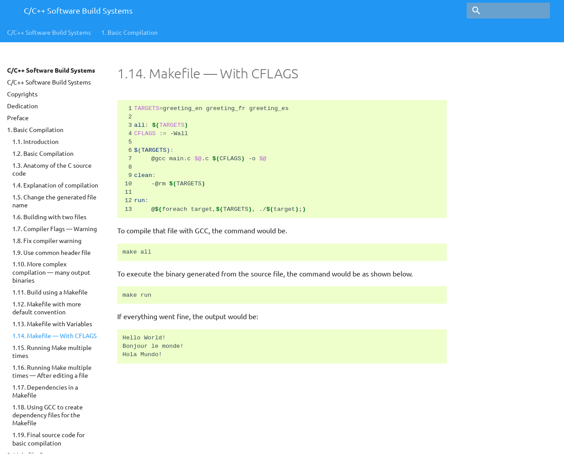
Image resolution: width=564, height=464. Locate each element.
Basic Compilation (129, 32)
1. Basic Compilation (35, 129)
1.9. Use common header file (51, 252)
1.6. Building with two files (49, 217)
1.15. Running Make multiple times (52, 351)
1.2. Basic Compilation (43, 153)
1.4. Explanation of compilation (55, 185)
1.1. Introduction (35, 141)
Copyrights (22, 94)
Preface (18, 118)
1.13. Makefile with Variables (52, 324)
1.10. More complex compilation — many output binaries (51, 272)
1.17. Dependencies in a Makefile (45, 391)
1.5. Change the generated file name (54, 201)
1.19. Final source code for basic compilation (48, 438)
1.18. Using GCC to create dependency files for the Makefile (47, 415)
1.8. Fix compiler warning (47, 240)
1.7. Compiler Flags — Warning (54, 228)
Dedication (22, 106)
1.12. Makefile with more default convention (46, 308)
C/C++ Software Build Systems (49, 32)
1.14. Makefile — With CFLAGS (54, 335)
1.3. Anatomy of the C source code (52, 169)
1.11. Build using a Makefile (50, 292)
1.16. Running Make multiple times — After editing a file (52, 371)
